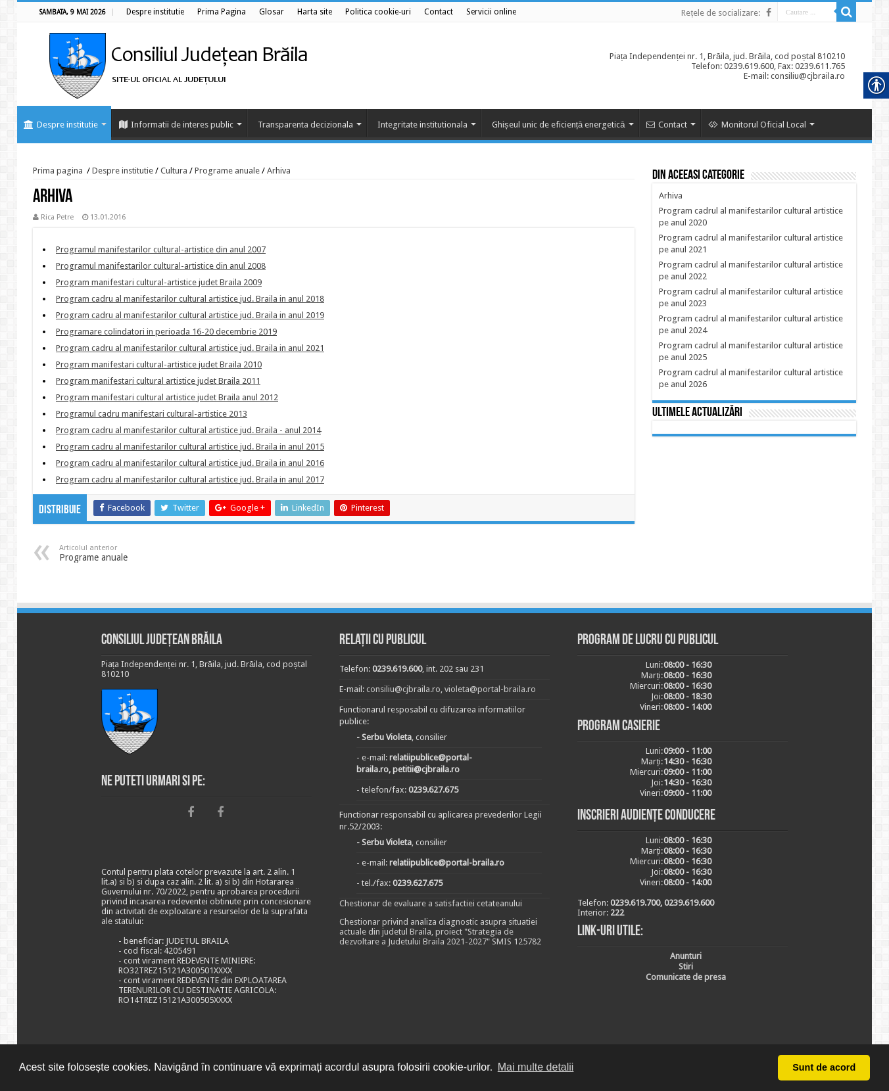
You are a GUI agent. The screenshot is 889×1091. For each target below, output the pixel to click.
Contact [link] (666, 124)
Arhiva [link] (279, 170)
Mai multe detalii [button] (536, 1067)
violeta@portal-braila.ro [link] (490, 689)
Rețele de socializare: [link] (720, 13)
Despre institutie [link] (61, 124)
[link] (155, 12)
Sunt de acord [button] (823, 1067)
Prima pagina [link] (58, 170)
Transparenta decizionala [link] (305, 124)
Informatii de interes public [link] (176, 124)
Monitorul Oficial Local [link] (757, 124)
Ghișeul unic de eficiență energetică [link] (558, 124)
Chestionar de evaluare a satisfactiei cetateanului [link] (430, 903)
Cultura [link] (173, 170)
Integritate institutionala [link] (422, 124)
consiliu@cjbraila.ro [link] (403, 689)
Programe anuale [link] (227, 170)
